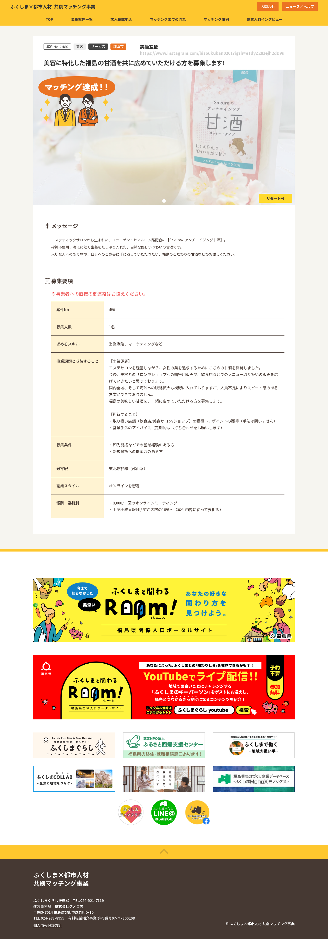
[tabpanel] (164, 137)
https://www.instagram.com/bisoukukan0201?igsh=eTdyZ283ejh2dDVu (212, 53)
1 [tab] (164, 201)
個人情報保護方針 (47, 925)
